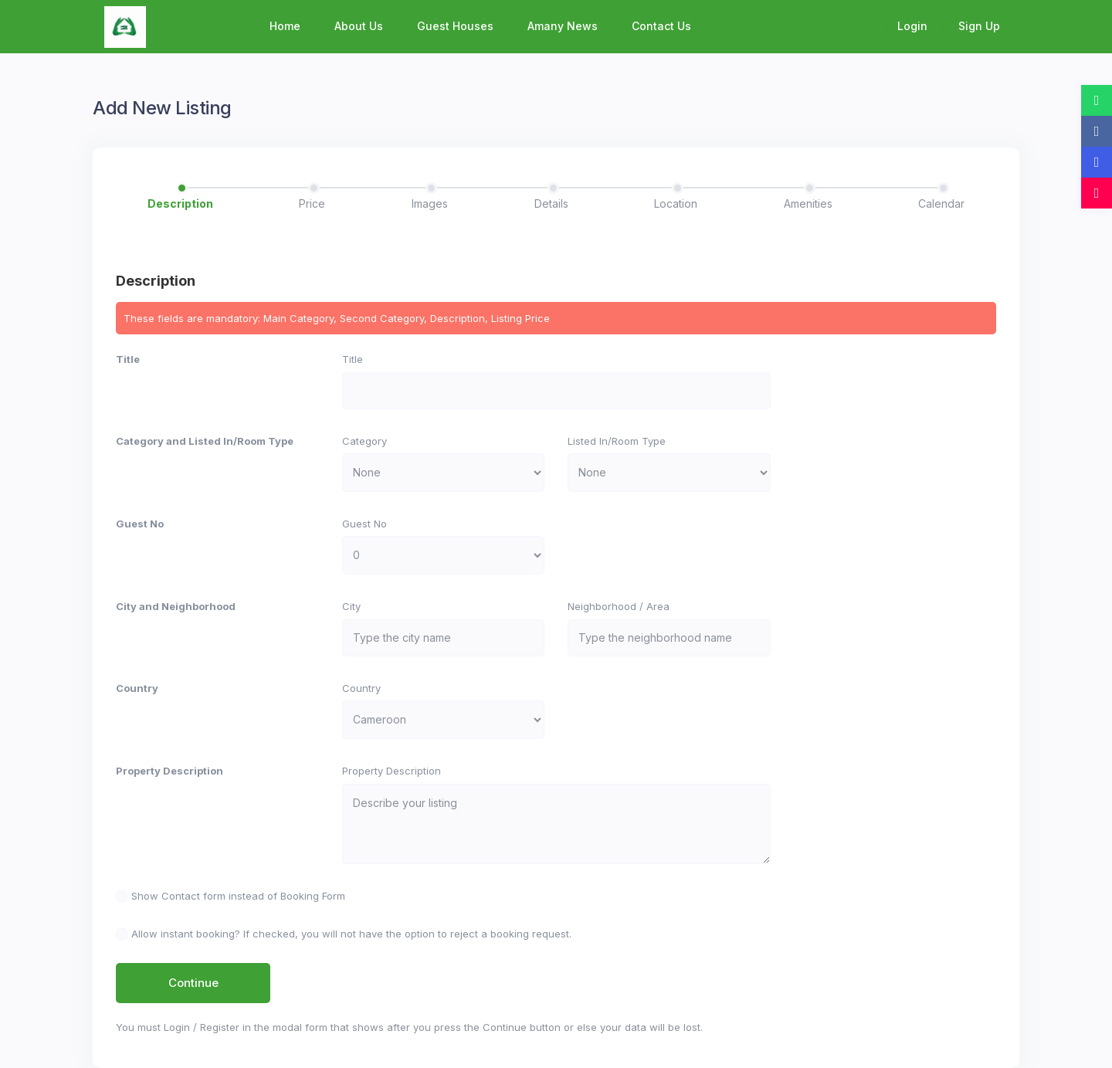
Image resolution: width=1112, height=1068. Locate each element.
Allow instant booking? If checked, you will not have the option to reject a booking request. (351, 933)
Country (137, 688)
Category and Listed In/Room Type (204, 441)
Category (364, 441)
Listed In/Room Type (617, 441)
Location (675, 203)
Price (312, 203)
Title (128, 359)
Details (551, 203)
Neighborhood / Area (619, 606)
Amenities (808, 203)
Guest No (140, 523)
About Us (358, 25)
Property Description (169, 771)
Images (430, 203)
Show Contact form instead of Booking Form (238, 896)
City (351, 606)
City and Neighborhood (176, 606)
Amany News (562, 25)
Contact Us (661, 25)
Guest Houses (455, 25)
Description (180, 203)
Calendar (941, 203)
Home (285, 25)
